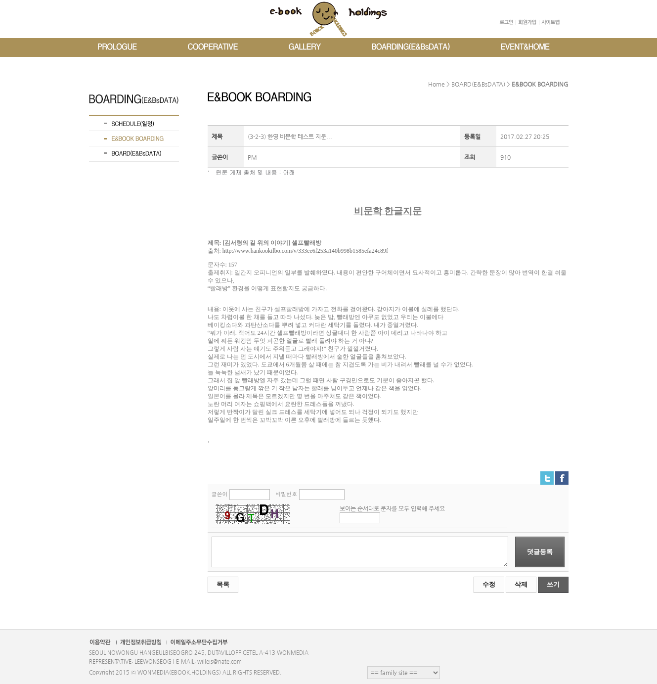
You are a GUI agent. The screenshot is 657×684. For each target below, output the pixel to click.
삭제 (521, 584)
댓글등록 (540, 551)
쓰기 (553, 584)
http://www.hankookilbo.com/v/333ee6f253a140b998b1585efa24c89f (305, 250)
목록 (223, 584)
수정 (488, 584)
